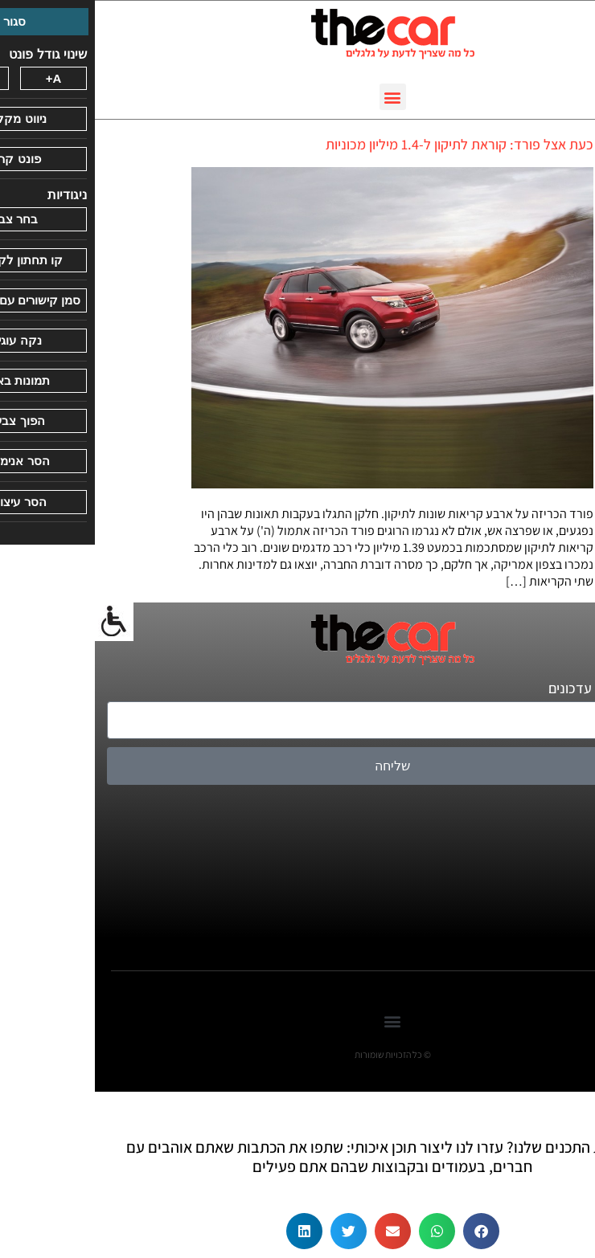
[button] (298, 97)
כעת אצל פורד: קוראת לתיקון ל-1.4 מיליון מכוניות (365, 144)
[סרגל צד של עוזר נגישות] (19, 621)
